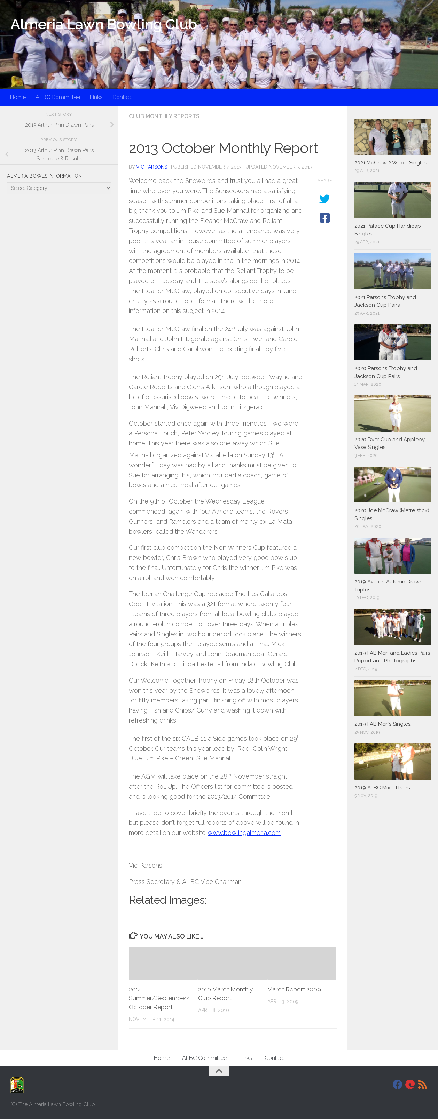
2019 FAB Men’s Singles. (383, 724)
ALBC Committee (58, 97)
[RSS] (423, 1084)
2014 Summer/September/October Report (159, 998)
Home (18, 97)
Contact (122, 97)
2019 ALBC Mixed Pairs (382, 787)
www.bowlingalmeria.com (244, 832)
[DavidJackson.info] (410, 1084)
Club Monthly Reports (164, 116)
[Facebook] (397, 1084)
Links (96, 97)
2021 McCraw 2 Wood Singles (390, 163)
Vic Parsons (151, 167)
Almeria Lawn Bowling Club (103, 24)
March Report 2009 (294, 989)
